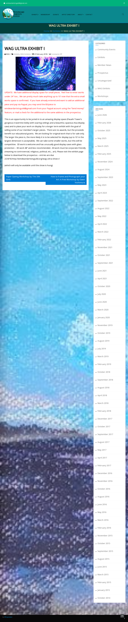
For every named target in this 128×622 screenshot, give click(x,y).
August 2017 (103, 442)
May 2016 (102, 512)
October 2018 (104, 372)
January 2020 (104, 317)
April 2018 (102, 395)
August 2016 (103, 496)
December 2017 (105, 418)
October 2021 (104, 255)
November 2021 (105, 247)
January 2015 (104, 590)
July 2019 (102, 348)
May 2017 (102, 450)
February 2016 (104, 527)
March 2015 (103, 574)
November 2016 (105, 481)
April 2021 (102, 278)
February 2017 (104, 465)
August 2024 (103, 169)
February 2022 (104, 239)
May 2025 (102, 138)
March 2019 (103, 356)
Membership (45, 14)
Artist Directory (68, 14)
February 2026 (104, 122)
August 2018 (103, 387)
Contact (89, 14)
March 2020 (103, 309)
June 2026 (102, 115)
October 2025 (104, 130)
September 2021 (105, 263)
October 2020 (104, 286)
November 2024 (105, 161)
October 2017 (104, 426)
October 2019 (104, 333)
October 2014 (104, 598)
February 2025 (104, 154)
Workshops (103, 96)
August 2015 (103, 559)
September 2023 (105, 177)
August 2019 (103, 340)
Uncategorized (104, 80)
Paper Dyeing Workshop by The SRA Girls (23, 178)
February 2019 (104, 364)
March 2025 (103, 146)
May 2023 (102, 185)
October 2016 (104, 488)
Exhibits (35, 14)
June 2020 (102, 302)
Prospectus (103, 73)
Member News (104, 65)
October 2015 (104, 543)
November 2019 (105, 325)
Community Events (106, 49)
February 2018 (104, 411)
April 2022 (102, 224)
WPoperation (8, 617)
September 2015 (105, 551)
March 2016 (103, 520)
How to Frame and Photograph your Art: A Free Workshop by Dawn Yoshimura (68, 179)
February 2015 (104, 582)
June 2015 (102, 566)
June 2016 (102, 504)
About (80, 14)
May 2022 (102, 216)
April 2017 (102, 457)
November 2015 (105, 535)
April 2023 (102, 192)
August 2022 (103, 208)
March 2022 (103, 231)
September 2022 (105, 200)
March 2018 (103, 403)
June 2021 (102, 270)
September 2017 (105, 434)
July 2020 (102, 294)
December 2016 (105, 473)
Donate (56, 14)
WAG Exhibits (25, 54)
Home (46, 31)
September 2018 (105, 379)
